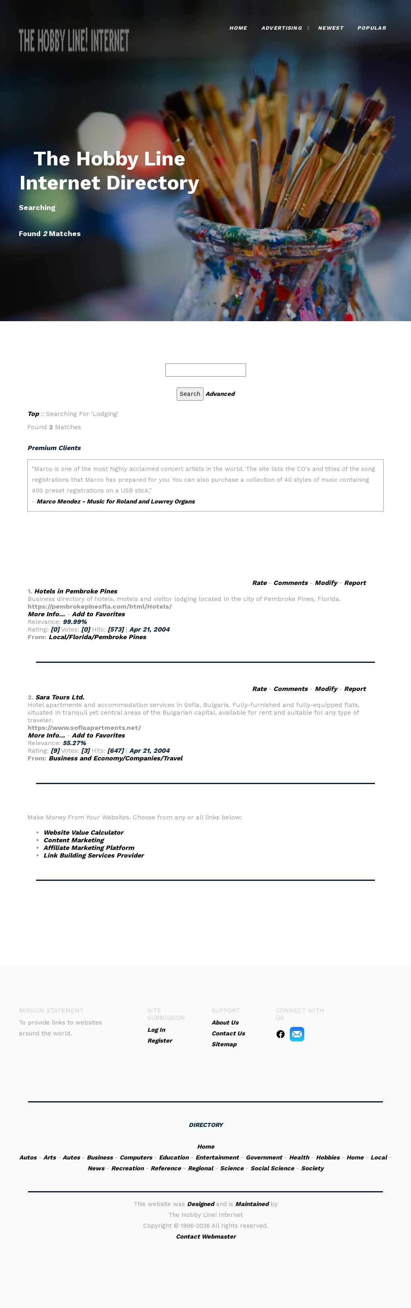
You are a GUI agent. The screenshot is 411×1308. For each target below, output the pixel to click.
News (95, 1168)
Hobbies (328, 1157)
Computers (136, 1157)
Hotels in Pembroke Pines (75, 591)
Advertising (281, 28)
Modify (326, 583)
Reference (166, 1168)
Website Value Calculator (83, 832)
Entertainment (217, 1157)
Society (312, 1168)
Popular (371, 28)
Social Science (272, 1168)
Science (232, 1168)
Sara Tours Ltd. (59, 697)
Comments (290, 583)
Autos (28, 1157)
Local (378, 1157)
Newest (330, 28)
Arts (49, 1157)
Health (299, 1157)
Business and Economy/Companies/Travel (115, 758)
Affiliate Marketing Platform (88, 848)
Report (355, 583)
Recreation (127, 1168)
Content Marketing (73, 840)
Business (100, 1157)
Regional (200, 1168)
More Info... (46, 614)
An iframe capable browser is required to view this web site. (205, 509)
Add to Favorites (98, 614)
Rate (259, 583)
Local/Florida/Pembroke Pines (97, 637)
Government (264, 1157)
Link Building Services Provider (93, 855)
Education (174, 1157)
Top (33, 414)
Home (238, 28)
